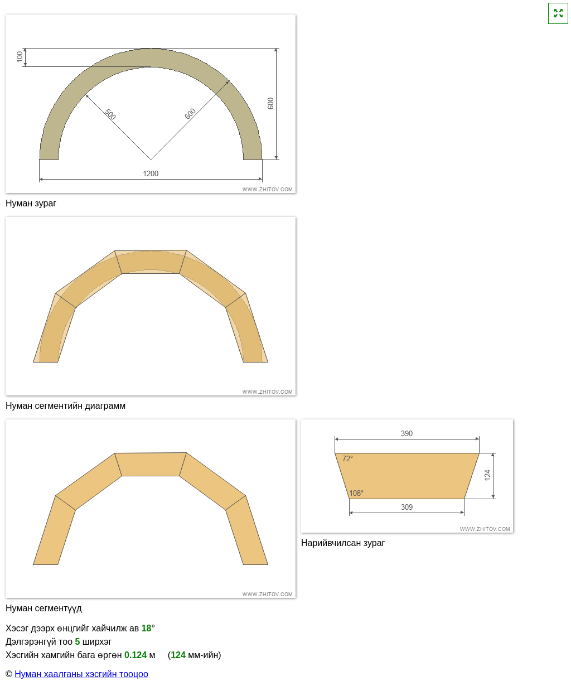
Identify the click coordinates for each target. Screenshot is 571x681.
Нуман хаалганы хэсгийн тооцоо (81, 674)
